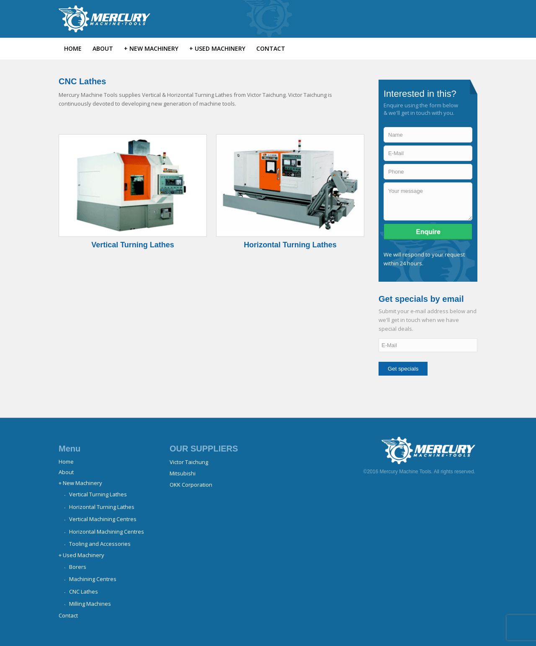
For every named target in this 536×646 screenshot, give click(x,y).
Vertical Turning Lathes (132, 245)
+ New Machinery (80, 483)
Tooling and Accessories (100, 543)
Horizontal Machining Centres (106, 531)
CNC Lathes (83, 591)
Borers (77, 567)
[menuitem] (73, 48)
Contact (68, 615)
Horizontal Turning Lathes (290, 245)
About (66, 472)
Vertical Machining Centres (103, 519)
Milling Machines (90, 603)
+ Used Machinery (81, 555)
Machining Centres (92, 579)
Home (66, 461)
